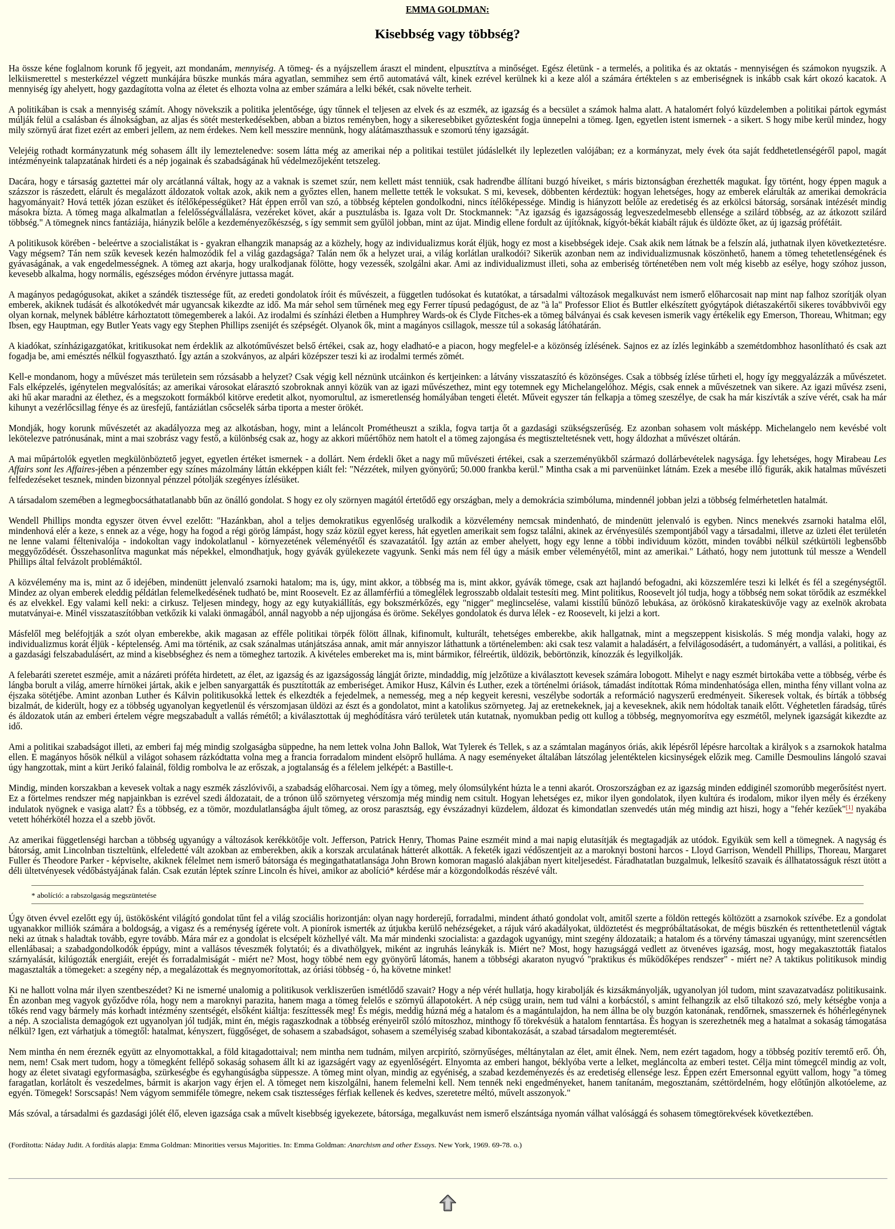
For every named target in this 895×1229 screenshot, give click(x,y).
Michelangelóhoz (594, 387)
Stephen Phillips (218, 325)
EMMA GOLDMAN (446, 9)
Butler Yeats (129, 325)
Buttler (645, 305)
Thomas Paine (452, 840)
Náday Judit (63, 1144)
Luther (490, 685)
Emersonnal (751, 1072)
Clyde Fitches (495, 315)
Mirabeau (853, 459)
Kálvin (452, 685)
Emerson (779, 315)
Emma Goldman (164, 1144)
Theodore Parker (73, 860)
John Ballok (415, 747)
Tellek (510, 747)
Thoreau (815, 315)
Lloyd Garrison (719, 850)
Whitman (851, 315)
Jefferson (348, 840)
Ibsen (19, 325)
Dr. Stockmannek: (478, 212)
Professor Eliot (592, 305)
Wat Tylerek (464, 747)
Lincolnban (84, 850)
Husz (426, 685)
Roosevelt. (319, 592)
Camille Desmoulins (793, 757)
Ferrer (434, 305)
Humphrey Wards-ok (419, 315)
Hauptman (68, 325)
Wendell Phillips (40, 520)
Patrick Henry (395, 840)
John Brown (414, 860)
